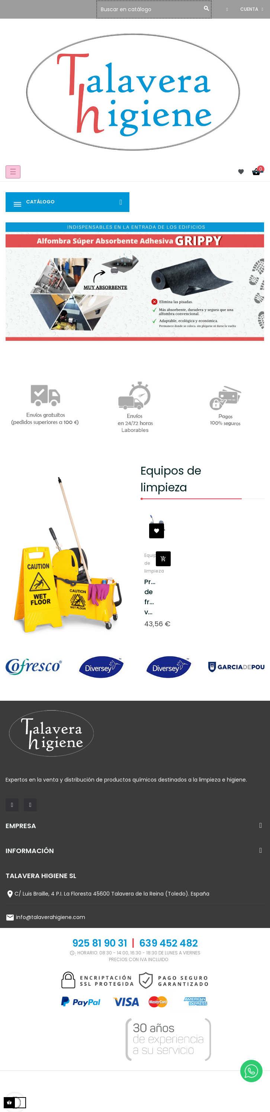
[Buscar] (156, 9)
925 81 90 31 (99, 943)
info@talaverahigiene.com (50, 917)
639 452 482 (168, 943)
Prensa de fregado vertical (150, 597)
